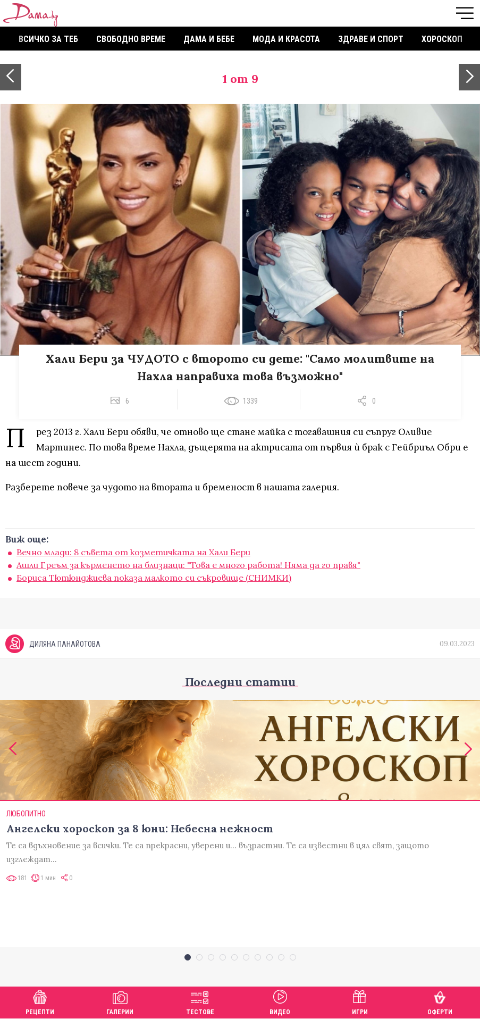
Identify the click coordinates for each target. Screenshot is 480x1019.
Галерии (119, 1001)
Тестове (200, 1001)
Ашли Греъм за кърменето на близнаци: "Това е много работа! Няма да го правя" (188, 564)
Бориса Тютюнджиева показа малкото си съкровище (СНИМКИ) (153, 577)
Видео (280, 1001)
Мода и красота (286, 39)
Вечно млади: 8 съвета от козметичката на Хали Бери (133, 552)
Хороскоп (442, 39)
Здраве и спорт (370, 39)
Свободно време (130, 39)
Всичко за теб (48, 39)
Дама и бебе (208, 39)
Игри (360, 1001)
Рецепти (40, 1001)
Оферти (439, 1001)
